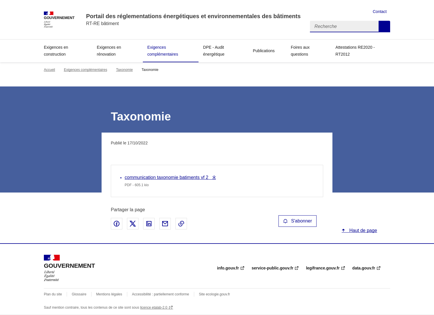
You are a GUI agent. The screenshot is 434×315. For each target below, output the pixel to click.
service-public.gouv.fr (272, 268)
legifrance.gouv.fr (322, 268)
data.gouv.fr (363, 268)
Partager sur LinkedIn (149, 223)
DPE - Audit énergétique (214, 50)
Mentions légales (109, 294)
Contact (380, 11)
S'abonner (297, 220)
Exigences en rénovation (109, 50)
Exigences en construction (56, 50)
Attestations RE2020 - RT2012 (355, 50)
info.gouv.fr (228, 268)
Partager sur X (133, 223)
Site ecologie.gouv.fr (214, 294)
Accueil (49, 70)
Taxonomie (124, 70)
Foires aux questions (300, 50)
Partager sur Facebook (116, 223)
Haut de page (362, 230)
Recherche (384, 26)
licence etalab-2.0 (153, 307)
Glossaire (79, 294)
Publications (264, 50)
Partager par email (165, 223)
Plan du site (53, 294)
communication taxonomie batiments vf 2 (167, 177)
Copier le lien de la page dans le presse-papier (181, 223)
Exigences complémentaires (162, 50)
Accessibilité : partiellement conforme (160, 294)
